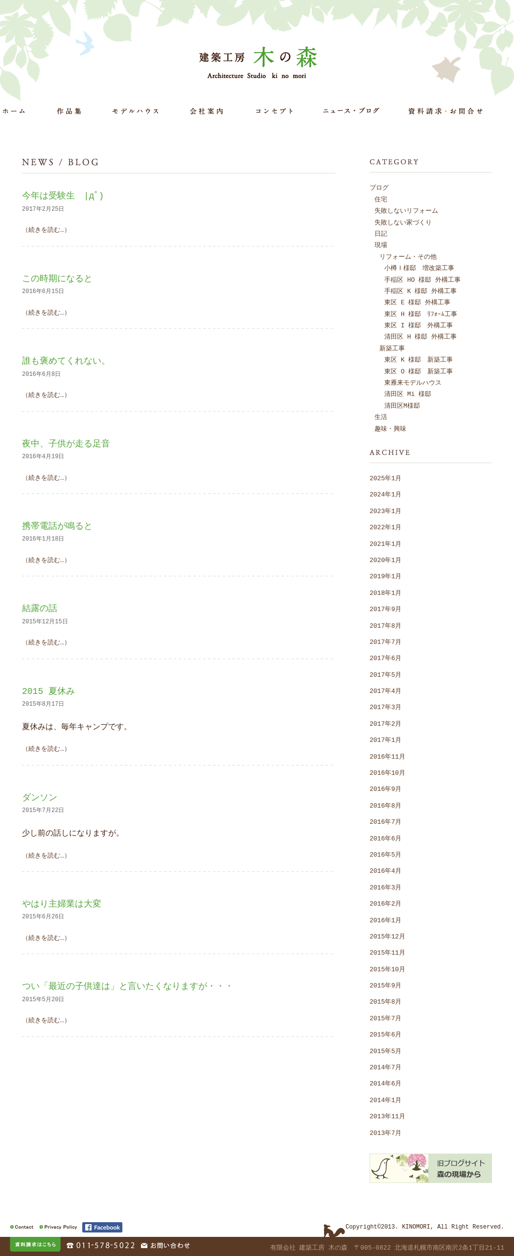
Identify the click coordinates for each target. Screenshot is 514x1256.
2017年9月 (385, 608)
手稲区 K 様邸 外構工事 (420, 290)
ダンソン (39, 797)
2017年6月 (385, 657)
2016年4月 (385, 870)
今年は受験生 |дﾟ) (63, 195)
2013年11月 (387, 1115)
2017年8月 (385, 625)
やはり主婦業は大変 (61, 904)
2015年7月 (385, 1017)
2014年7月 (385, 1066)
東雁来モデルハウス (413, 382)
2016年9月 (385, 788)
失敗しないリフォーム (406, 210)
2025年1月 (385, 477)
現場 (380, 244)
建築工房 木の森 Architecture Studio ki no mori (260, 61)
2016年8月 (385, 805)
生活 (380, 416)
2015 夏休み (48, 691)
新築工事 (392, 348)
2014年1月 (385, 1099)
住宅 (380, 199)
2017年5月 (385, 674)
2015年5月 (385, 1050)
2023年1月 (385, 510)
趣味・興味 (390, 428)
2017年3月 (385, 706)
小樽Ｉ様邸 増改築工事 (419, 267)
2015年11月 (387, 952)
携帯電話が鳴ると (57, 526)
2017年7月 (385, 641)
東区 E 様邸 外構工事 (417, 301)
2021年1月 (385, 543)
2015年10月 (387, 968)
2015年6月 (385, 1034)
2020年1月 (385, 559)
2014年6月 (385, 1083)
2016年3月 (385, 887)
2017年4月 (385, 690)
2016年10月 (387, 772)
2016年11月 (387, 756)
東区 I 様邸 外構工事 (418, 324)
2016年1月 (385, 919)
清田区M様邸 (402, 405)
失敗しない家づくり (403, 222)
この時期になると (57, 278)
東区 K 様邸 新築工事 (418, 359)
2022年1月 (385, 526)
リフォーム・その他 (408, 256)
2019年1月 (385, 575)
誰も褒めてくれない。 (66, 361)
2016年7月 (385, 821)
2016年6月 (385, 838)
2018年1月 (385, 592)
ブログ (379, 187)
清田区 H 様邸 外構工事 (420, 336)
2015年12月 (387, 936)
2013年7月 (385, 1132)
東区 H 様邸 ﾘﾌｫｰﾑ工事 (420, 313)
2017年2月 (385, 723)
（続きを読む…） (46, 229)
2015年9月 (385, 985)
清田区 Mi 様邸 (407, 393)
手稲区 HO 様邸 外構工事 (422, 279)
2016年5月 (385, 854)
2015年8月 (385, 1001)
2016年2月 (385, 903)
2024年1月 (385, 494)
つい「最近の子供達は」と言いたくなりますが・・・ (128, 986)
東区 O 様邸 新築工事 (418, 371)
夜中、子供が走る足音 (66, 443)
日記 (380, 233)
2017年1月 (385, 739)
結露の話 (39, 608)
